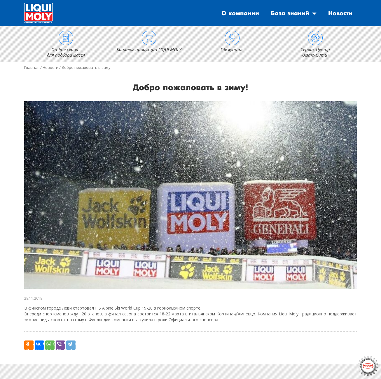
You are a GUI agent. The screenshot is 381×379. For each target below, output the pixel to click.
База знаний (290, 13)
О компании (240, 13)
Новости (340, 13)
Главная (31, 67)
